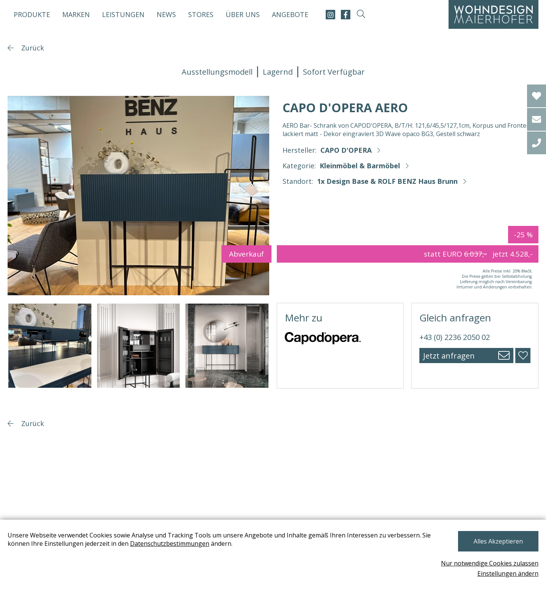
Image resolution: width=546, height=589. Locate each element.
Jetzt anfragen (449, 356)
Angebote (290, 14)
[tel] (536, 143)
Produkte (32, 14)
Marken (76, 14)
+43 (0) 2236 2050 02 (454, 337)
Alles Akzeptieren (498, 541)
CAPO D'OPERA (346, 150)
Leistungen (123, 14)
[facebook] (345, 14)
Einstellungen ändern (507, 573)
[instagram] (330, 14)
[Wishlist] (536, 96)
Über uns (243, 14)
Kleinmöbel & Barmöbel (360, 165)
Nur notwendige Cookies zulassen (489, 563)
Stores (200, 14)
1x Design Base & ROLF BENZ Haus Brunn (387, 181)
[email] (536, 119)
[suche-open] (361, 14)
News (166, 14)
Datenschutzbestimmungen (169, 543)
